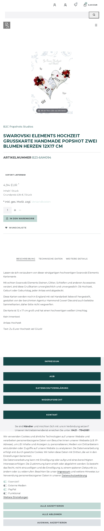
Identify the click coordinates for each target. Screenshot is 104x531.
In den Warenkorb (20, 218)
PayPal (12, 489)
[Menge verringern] (19, 210)
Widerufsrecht (52, 399)
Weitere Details (77, 258)
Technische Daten (51, 258)
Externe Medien (17, 485)
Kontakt (52, 415)
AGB (52, 376)
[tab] (26, 259)
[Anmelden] (55, 5)
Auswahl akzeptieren (52, 522)
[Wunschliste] (75, 5)
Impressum (52, 361)
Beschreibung (25, 258)
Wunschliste (15, 227)
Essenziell (13, 481)
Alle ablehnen (52, 514)
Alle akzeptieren (52, 506)
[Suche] (94, 15)
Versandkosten (41, 201)
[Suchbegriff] (47, 15)
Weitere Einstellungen (15, 497)
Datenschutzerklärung (52, 388)
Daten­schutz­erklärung (74, 475)
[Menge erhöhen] (14, 210)
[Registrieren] (66, 5)
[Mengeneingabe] (7, 210)
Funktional (14, 493)
